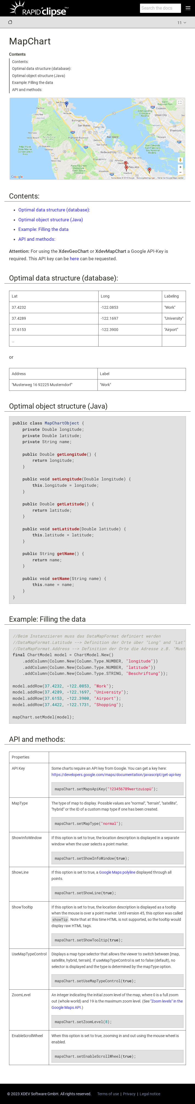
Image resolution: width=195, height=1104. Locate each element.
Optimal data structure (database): (41, 68)
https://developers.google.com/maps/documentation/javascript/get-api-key (116, 774)
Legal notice (150, 1094)
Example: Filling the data (32, 82)
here (74, 258)
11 (182, 22)
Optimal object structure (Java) (38, 75)
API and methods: (27, 89)
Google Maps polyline (117, 872)
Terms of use (108, 1094)
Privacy (129, 1094)
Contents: (20, 62)
